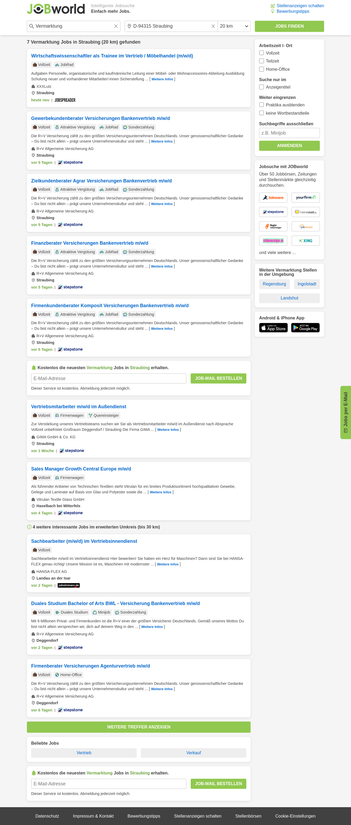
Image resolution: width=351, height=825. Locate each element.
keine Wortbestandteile (287, 113)
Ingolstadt (307, 284)
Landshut (289, 298)
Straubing (89, 42)
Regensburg (274, 284)
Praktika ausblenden (285, 105)
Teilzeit (272, 61)
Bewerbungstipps (293, 11)
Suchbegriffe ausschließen (286, 124)
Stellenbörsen (248, 816)
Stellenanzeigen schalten (300, 5)
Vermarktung (45, 42)
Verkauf (193, 753)
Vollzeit (273, 53)
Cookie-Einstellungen (295, 816)
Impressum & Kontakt (93, 816)
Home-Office (278, 69)
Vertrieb (84, 753)
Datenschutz (47, 816)
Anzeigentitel (278, 87)
